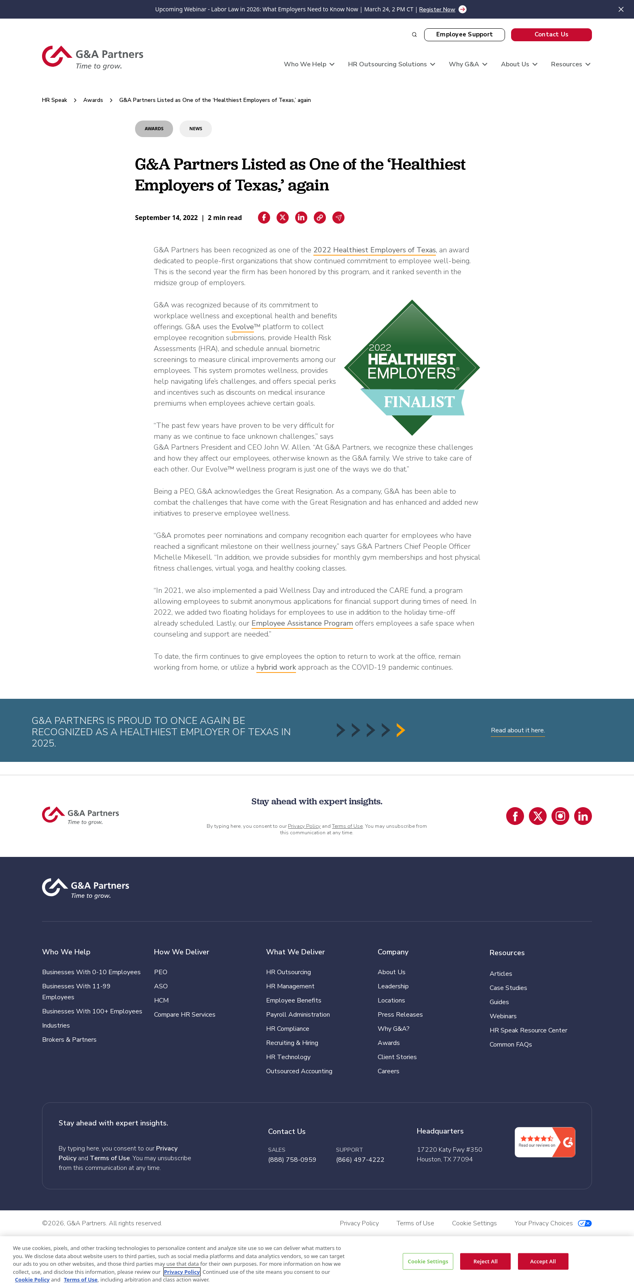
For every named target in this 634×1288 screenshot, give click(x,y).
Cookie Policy (32, 1279)
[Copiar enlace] (320, 217)
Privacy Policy (304, 826)
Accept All (543, 1261)
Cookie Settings (428, 1261)
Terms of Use (347, 826)
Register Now (437, 9)
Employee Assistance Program (302, 623)
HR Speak (54, 100)
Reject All (485, 1261)
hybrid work (276, 667)
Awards (93, 100)
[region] (317, 1262)
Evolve (243, 327)
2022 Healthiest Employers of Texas (374, 250)
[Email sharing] (338, 217)
